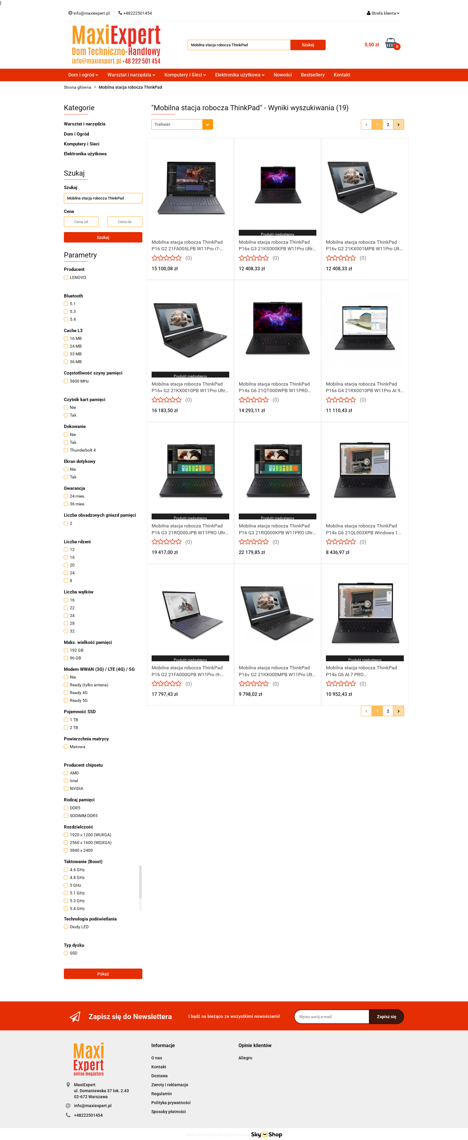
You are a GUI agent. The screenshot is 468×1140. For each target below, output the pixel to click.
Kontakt (342, 75)
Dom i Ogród (76, 134)
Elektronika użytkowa (240, 75)
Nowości (283, 75)
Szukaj (103, 237)
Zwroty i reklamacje (169, 1084)
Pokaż (103, 974)
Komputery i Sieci (185, 75)
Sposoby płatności (168, 1111)
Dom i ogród (83, 75)
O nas (156, 1057)
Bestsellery (313, 75)
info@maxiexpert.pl (93, 1105)
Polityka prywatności (171, 1102)
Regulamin (161, 1093)
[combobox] (182, 124)
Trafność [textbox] (162, 124)
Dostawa (159, 1075)
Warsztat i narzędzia (131, 75)
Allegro (245, 1057)
